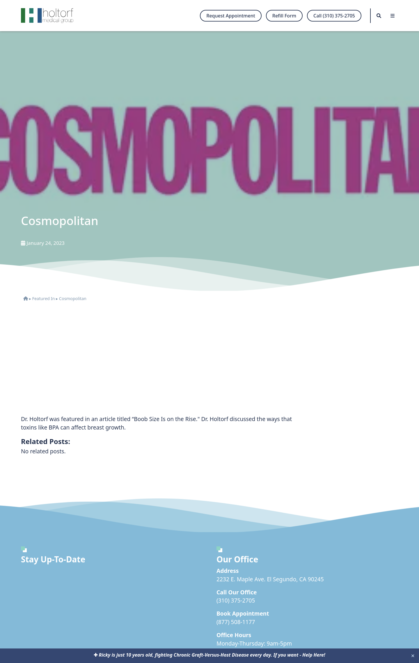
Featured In (43, 298)
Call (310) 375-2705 (334, 16)
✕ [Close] (413, 656)
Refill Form (284, 16)
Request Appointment (230, 16)
